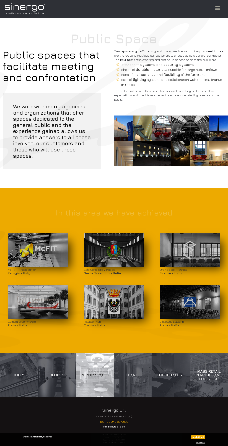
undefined (198, 437)
